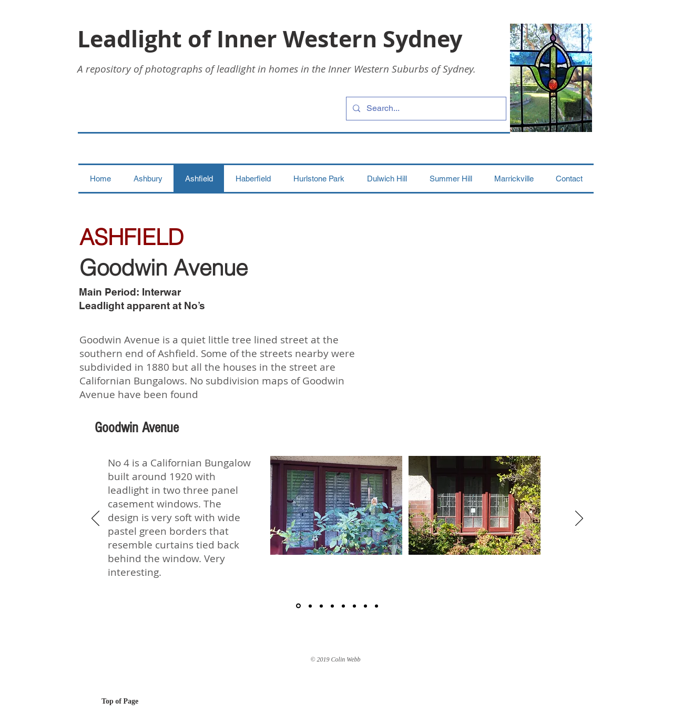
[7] (365, 605)
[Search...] (425, 108)
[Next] (579, 519)
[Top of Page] (138, 701)
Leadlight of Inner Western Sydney (269, 38)
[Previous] (95, 519)
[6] (354, 605)
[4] (332, 605)
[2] (310, 605)
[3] (321, 605)
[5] (343, 605)
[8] (376, 605)
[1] (298, 606)
